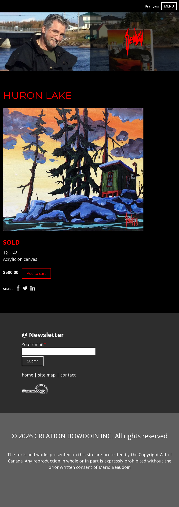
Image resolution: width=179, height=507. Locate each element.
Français (152, 6)
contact (68, 375)
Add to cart (36, 273)
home (27, 375)
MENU (169, 6)
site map (47, 375)
